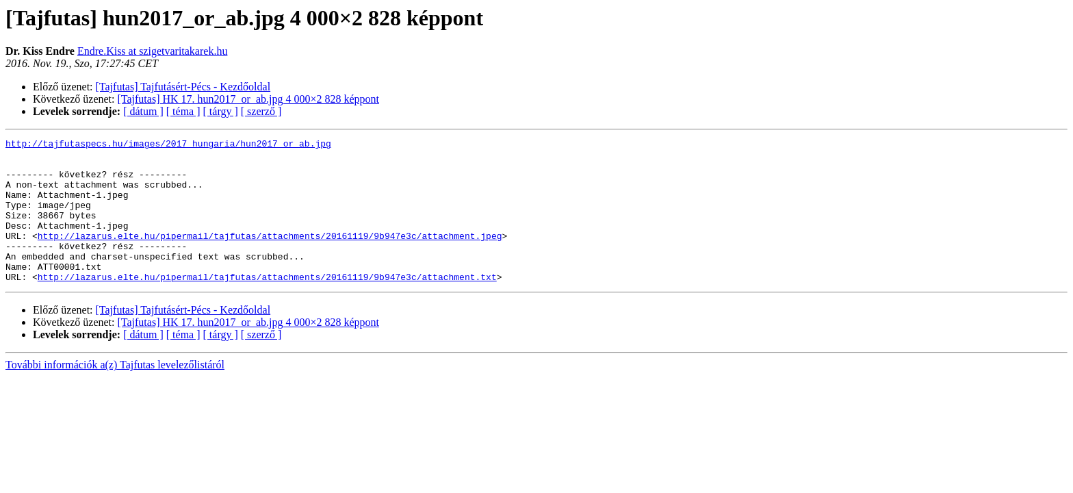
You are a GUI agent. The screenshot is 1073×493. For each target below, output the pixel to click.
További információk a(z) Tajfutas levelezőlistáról (114, 393)
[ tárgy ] (220, 111)
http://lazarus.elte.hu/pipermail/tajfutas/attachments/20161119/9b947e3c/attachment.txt (267, 305)
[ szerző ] (261, 111)
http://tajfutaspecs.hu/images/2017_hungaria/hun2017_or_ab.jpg (168, 145)
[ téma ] (183, 111)
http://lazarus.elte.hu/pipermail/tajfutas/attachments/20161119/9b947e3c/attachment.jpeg (270, 256)
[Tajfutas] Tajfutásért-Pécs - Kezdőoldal (183, 86)
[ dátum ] (143, 111)
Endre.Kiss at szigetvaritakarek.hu (152, 51)
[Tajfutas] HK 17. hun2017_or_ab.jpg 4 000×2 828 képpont (249, 99)
